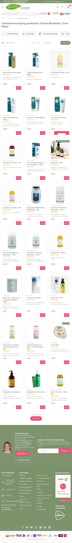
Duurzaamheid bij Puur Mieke (43, 485)
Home (3, 18)
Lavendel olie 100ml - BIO (12, 208)
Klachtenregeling (24, 493)
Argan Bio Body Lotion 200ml (35, 74)
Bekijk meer (64, 500)
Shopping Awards (42, 475)
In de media (40, 481)
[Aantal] (14, 88)
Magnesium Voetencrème (36, 392)
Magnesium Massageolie (11, 392)
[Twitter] (27, 527)
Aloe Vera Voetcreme (58, 118)
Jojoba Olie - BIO (57, 163)
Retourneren (23, 484)
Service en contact (25, 502)
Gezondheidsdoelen (23, 460)
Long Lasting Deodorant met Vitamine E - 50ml (35, 164)
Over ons (22, 508)
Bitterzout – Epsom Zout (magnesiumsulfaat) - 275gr (11, 300)
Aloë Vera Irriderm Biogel (36, 118)
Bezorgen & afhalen (25, 481)
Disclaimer (40, 503)
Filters (65, 43)
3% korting (48, 1)
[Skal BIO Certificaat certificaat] (19, 535)
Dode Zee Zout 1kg (33, 298)
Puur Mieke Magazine (43, 478)
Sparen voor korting (25, 505)
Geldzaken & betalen (25, 478)
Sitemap (39, 506)
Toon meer (36, 418)
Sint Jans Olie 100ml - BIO (12, 163)
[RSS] (49, 527)
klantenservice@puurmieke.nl (14, 501)
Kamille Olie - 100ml (58, 253)
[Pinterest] (45, 527)
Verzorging (11, 18)
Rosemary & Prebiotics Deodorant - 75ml (59, 209)
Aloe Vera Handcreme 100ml (10, 119)
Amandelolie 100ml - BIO (60, 73)
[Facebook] (22, 527)
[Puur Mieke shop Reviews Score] (49, 13)
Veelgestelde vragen (25, 490)
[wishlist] (62, 7)
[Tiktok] (40, 527)
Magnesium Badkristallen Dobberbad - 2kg (36, 209)
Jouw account (23, 499)
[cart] (68, 7)
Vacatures (40, 492)
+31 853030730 (10, 489)
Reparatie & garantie (25, 487)
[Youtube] (31, 527)
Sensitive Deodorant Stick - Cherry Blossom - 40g (35, 347)
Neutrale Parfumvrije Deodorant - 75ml (34, 254)
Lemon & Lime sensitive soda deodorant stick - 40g (11, 347)
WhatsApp (8, 495)
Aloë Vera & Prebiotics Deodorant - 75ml (11, 254)
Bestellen (22, 475)
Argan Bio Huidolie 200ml (12, 73)
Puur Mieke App (41, 509)
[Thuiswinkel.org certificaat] (65, 13)
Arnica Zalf (55, 345)
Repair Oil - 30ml (57, 298)
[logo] (19, 7)
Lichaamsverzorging (22, 18)
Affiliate (39, 489)
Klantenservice (22, 454)
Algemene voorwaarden (44, 495)
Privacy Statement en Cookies (43, 499)
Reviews (21, 496)
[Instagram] (36, 527)
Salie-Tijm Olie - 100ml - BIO (59, 393)
